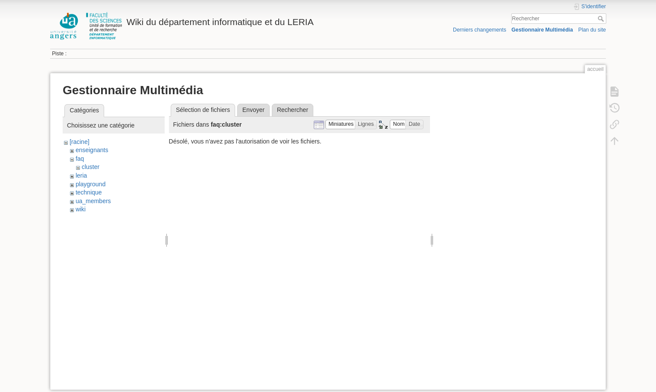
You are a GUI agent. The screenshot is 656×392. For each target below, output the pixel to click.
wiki (81, 209)
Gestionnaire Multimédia (542, 30)
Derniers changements (479, 30)
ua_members (93, 201)
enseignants (92, 150)
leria (81, 175)
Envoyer (253, 109)
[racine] (79, 141)
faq (80, 158)
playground (90, 184)
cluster (90, 166)
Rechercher (602, 19)
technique (89, 192)
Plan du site (592, 30)
